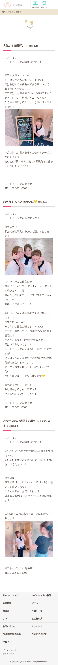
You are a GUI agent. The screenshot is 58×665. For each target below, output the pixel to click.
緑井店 (18, 12)
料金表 (6, 611)
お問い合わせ (9, 626)
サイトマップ (8, 654)
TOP (3, 12)
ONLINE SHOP (39, 634)
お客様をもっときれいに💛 (20, 201)
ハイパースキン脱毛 (41, 595)
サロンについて (10, 595)
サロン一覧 (37, 611)
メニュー (36, 603)
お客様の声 (37, 618)
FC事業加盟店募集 (12, 634)
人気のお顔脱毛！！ (15, 45)
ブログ (10, 12)
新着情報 (7, 603)
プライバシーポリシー (12, 650)
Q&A (5, 618)
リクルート (37, 626)
